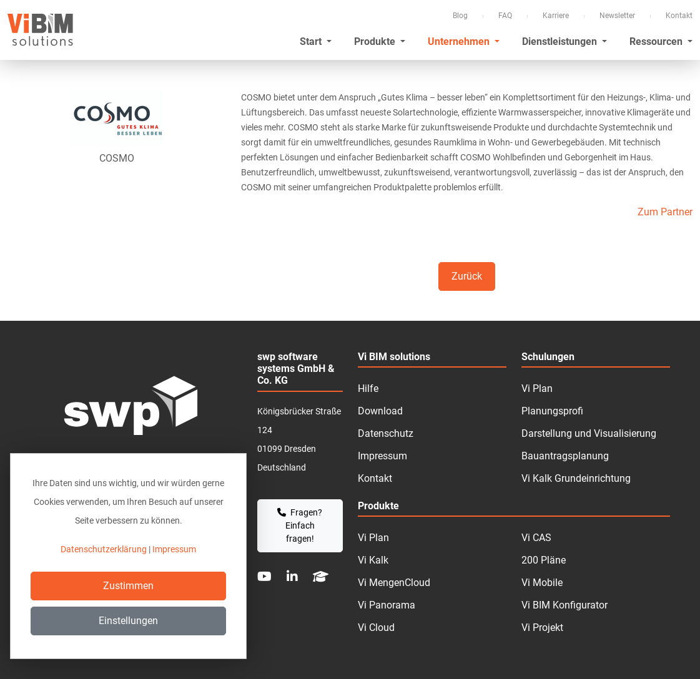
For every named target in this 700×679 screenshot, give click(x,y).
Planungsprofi (552, 411)
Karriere (556, 15)
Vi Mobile (542, 583)
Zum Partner (665, 212)
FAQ (505, 15)
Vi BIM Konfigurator (564, 605)
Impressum (382, 456)
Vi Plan (373, 538)
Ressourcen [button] (657, 41)
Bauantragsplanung (565, 456)
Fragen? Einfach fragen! (299, 525)
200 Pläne (543, 560)
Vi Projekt (542, 627)
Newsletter (617, 15)
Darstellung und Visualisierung (588, 433)
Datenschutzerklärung (104, 549)
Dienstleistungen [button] (560, 41)
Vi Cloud (376, 627)
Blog (460, 15)
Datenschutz (385, 433)
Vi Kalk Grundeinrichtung (576, 478)
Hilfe (368, 388)
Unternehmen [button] (460, 41)
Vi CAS (536, 538)
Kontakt (679, 15)
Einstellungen (128, 621)
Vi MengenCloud (394, 583)
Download (380, 411)
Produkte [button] (376, 41)
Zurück (466, 276)
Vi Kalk (373, 560)
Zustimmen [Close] (128, 586)
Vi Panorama (386, 605)
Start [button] (312, 41)
